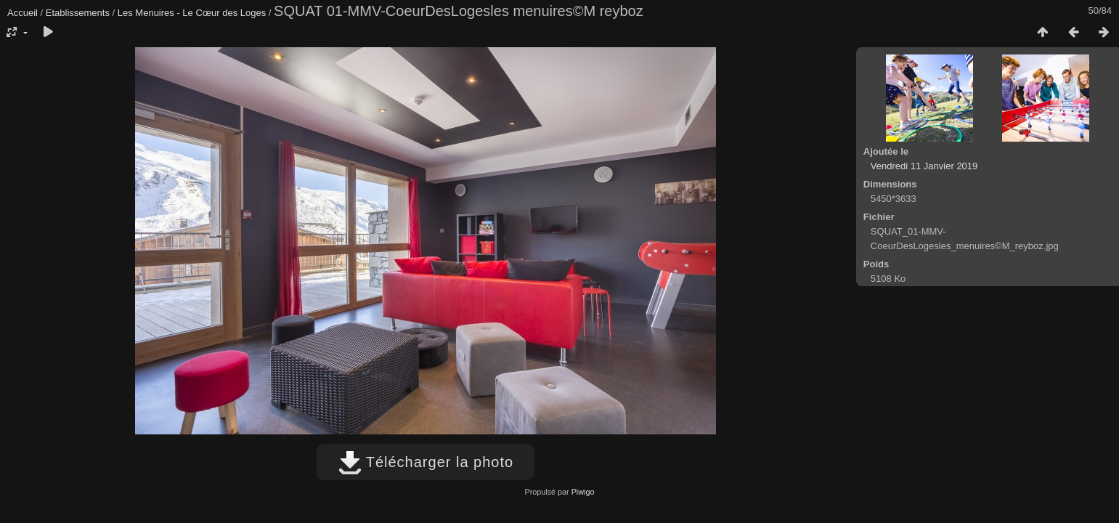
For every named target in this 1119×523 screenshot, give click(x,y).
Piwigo (583, 491)
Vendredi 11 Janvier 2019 (924, 166)
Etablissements (78, 12)
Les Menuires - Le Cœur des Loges (192, 12)
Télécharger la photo (426, 462)
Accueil (22, 12)
